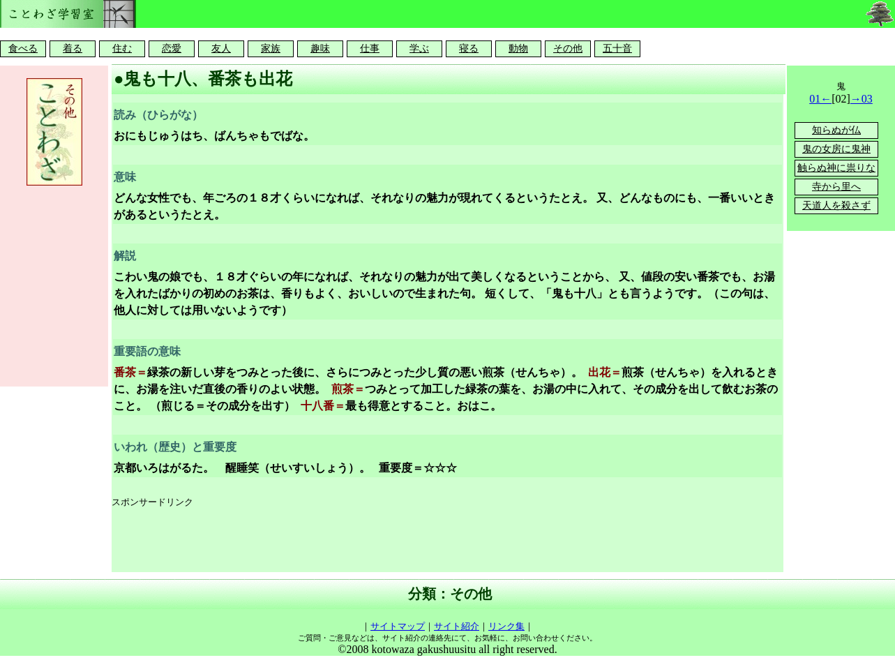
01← (820, 99)
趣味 (320, 48)
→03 (861, 99)
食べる (23, 48)
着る (72, 48)
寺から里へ (836, 186)
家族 (270, 48)
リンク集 (506, 626)
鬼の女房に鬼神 (836, 149)
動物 (518, 48)
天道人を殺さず (836, 205)
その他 (567, 48)
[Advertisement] (365, 540)
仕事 (369, 48)
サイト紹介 (456, 626)
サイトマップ (397, 626)
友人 (221, 48)
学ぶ (419, 48)
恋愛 (171, 48)
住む (122, 48)
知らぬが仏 (836, 130)
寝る (469, 48)
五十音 (617, 48)
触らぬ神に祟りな (836, 168)
